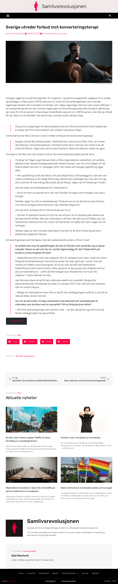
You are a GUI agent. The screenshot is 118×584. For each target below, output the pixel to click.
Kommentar (44, 573)
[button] (8, 15)
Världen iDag (16, 321)
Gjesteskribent (70, 573)
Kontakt (95, 573)
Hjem (21, 573)
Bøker (55, 573)
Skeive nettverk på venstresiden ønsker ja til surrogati (86, 488)
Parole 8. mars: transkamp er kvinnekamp (80, 437)
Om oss (85, 573)
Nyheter (31, 573)
